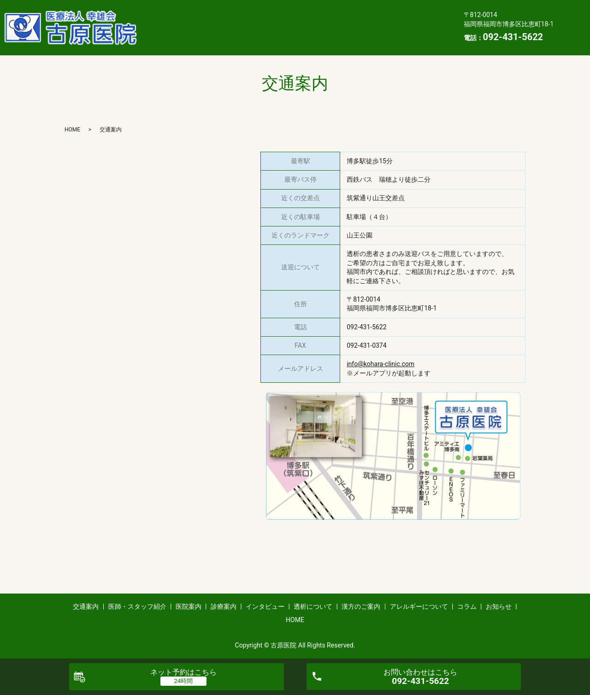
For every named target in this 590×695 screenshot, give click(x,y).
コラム (364, 27)
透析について (172, 27)
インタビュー (394, 12)
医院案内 (293, 12)
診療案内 (340, 12)
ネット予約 (183, 672)
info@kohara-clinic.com (380, 364)
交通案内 (165, 12)
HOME (161, 41)
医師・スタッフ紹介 (229, 12)
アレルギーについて (304, 27)
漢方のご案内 (233, 27)
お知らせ (408, 27)
